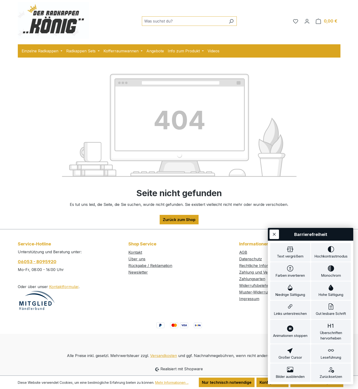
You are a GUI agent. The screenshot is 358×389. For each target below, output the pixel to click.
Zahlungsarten (252, 278)
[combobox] (184, 21)
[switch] (290, 243)
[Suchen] (231, 21)
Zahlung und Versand (258, 272)
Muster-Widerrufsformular (263, 292)
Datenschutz (250, 259)
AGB (243, 252)
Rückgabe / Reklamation (150, 265)
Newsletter (138, 272)
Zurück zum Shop (179, 219)
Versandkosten (163, 355)
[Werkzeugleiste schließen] (274, 225)
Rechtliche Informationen (262, 265)
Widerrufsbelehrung (257, 285)
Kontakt (135, 252)
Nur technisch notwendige (226, 382)
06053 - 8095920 (37, 261)
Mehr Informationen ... (172, 382)
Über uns (136, 259)
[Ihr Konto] (307, 21)
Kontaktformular (64, 286)
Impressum (249, 298)
